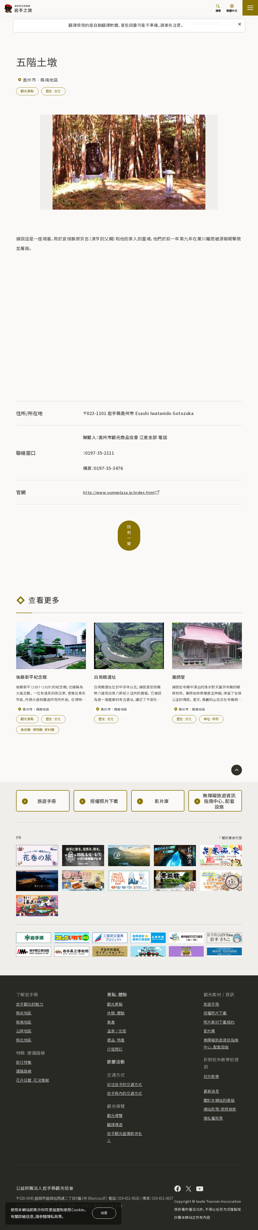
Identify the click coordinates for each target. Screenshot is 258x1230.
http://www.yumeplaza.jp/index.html (125, 492)
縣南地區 (24, 1009)
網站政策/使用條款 (220, 1096)
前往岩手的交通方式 (124, 1071)
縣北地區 (24, 1027)
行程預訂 (115, 1036)
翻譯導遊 (115, 1111)
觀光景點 (27, 91)
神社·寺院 (211, 706)
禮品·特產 (115, 1027)
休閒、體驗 (115, 1000)
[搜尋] (218, 8)
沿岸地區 (24, 1018)
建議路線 (24, 1058)
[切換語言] (231, 8)
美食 (111, 1009)
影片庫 (209, 1018)
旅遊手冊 (211, 991)
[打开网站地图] (250, 8)
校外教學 (211, 1063)
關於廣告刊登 (230, 824)
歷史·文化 (53, 91)
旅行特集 (24, 1049)
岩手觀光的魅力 (29, 991)
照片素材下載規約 (219, 1009)
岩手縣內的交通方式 (124, 1080)
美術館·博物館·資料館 (38, 716)
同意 (104, 1212)
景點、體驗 (117, 982)
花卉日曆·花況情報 (32, 1067)
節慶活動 (116, 1049)
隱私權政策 (213, 1105)
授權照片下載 (215, 1000)
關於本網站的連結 (219, 1087)
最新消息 (211, 1078)
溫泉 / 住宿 (116, 1018)
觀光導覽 (115, 1102)
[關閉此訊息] (239, 24)
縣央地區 (24, 1000)
